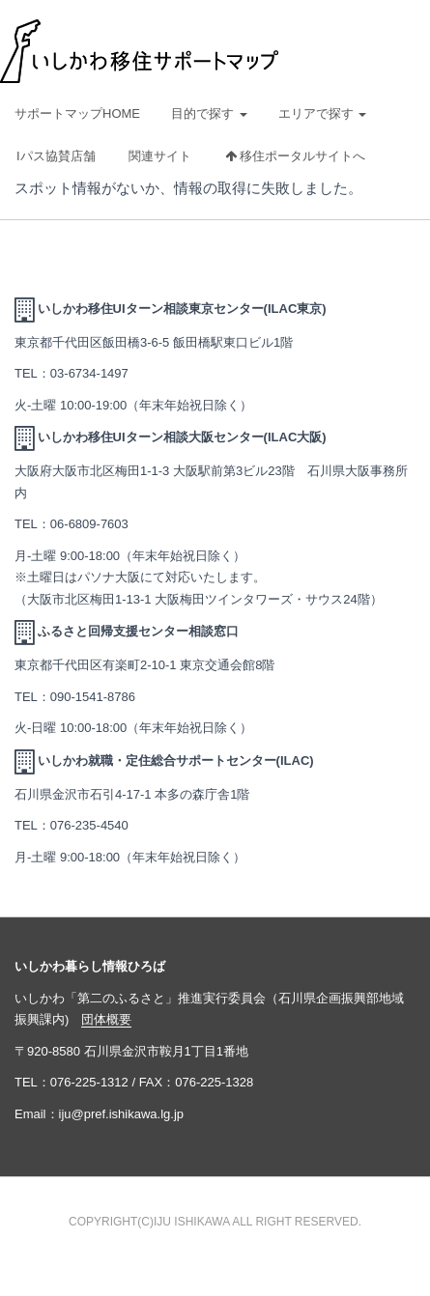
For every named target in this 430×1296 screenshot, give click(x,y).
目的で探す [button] (209, 113)
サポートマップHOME (77, 113)
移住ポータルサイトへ (295, 156)
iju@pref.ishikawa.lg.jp (122, 1114)
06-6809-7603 (89, 524)
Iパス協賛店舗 (56, 156)
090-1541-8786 (92, 697)
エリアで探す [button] (322, 113)
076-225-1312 (89, 1082)
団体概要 (106, 1019)
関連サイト (160, 156)
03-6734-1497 (89, 373)
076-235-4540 (89, 825)
